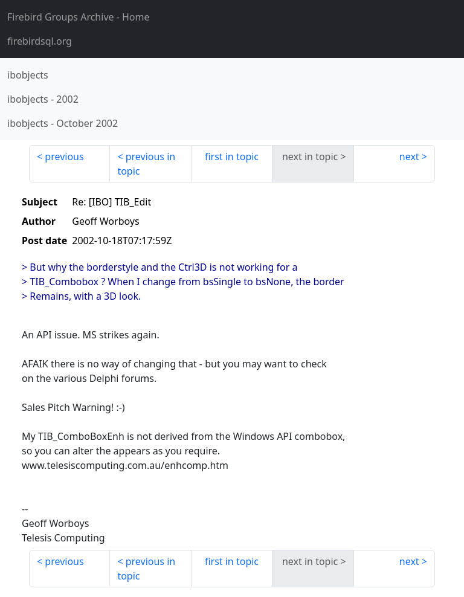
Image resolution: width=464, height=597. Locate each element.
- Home (78, 17)
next (409, 156)
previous (64, 156)
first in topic (232, 156)
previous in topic (146, 164)
